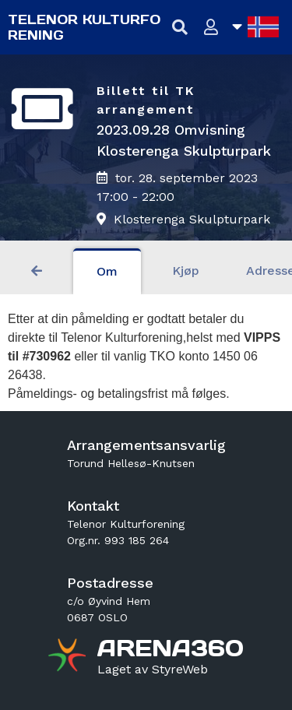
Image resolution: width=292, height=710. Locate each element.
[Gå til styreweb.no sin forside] (152, 669)
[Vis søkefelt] (180, 28)
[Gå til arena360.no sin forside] (69, 657)
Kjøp (185, 270)
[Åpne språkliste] (255, 27)
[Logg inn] (211, 28)
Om (107, 271)
